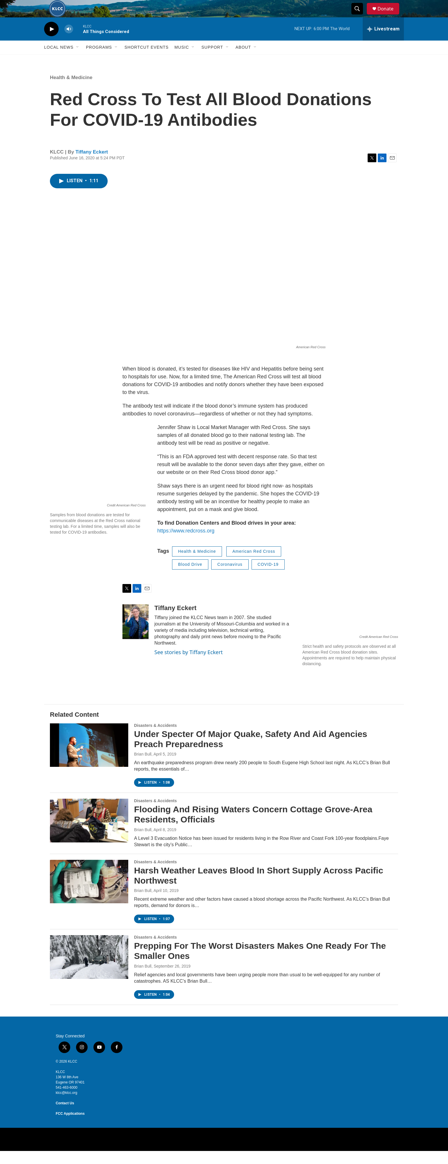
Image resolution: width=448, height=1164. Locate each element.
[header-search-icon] (360, 15)
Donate (389, 15)
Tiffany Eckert (91, 165)
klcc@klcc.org (66, 1106)
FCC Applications (70, 1127)
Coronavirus (229, 577)
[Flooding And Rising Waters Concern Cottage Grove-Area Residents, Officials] (89, 833)
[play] (51, 42)
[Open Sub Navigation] (77, 60)
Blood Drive (190, 577)
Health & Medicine (71, 90)
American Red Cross (253, 564)
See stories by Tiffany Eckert (188, 665)
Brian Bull (142, 767)
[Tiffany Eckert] (135, 634)
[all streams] (383, 42)
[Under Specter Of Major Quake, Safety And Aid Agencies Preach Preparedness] (89, 758)
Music (181, 60)
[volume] (69, 42)
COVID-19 (268, 577)
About (243, 60)
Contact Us (65, 1116)
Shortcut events (146, 60)
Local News (58, 60)
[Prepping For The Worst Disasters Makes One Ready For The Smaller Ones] (89, 970)
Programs (99, 60)
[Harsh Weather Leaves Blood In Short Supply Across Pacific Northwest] (89, 894)
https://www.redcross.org (185, 544)
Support (212, 60)
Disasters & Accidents (155, 738)
